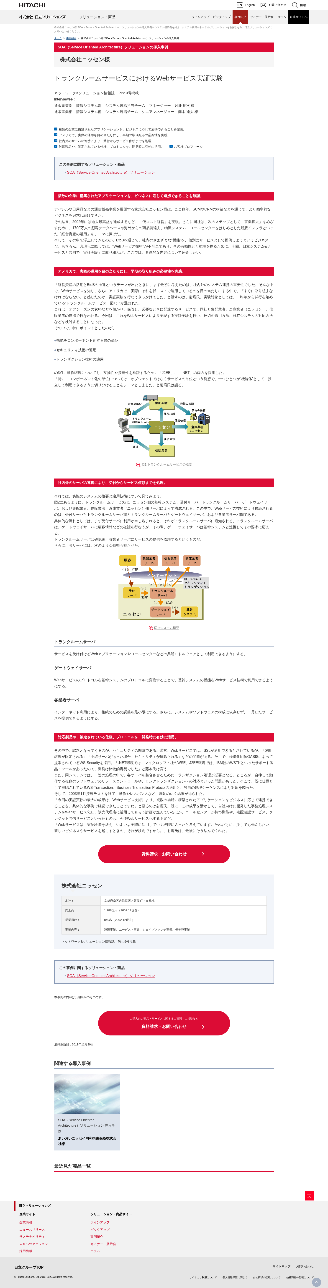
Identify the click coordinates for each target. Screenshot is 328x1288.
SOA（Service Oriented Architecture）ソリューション (111, 172)
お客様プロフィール (188, 146)
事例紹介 (71, 38)
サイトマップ (281, 1266)
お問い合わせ (305, 1266)
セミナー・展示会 (262, 17)
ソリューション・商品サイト (111, 1214)
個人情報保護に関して (235, 1277)
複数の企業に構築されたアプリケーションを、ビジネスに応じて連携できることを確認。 (122, 129)
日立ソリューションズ (35, 1206)
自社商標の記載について (267, 1277)
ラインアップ (200, 17)
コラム (281, 17)
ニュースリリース (32, 1229)
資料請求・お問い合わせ (164, 854)
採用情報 (25, 1251)
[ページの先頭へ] (309, 1195)
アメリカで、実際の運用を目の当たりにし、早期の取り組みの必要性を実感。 (114, 135)
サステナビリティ (32, 1236)
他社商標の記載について (300, 1277)
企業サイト (27, 1214)
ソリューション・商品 (97, 17)
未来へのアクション (33, 1244)
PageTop (316, 1282)
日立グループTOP (29, 1267)
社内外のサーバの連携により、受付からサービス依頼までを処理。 (106, 141)
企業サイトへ (299, 17)
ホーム (58, 38)
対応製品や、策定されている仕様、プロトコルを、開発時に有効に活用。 (111, 146)
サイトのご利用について (203, 1277)
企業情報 (25, 1222)
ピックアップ (222, 17)
